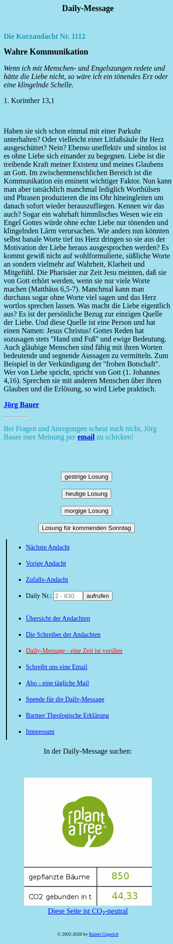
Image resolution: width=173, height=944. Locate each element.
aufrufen (98, 595)
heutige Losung (86, 493)
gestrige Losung (86, 476)
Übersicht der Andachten (58, 618)
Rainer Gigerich (104, 934)
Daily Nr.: (40, 595)
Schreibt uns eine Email (56, 667)
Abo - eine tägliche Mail (57, 683)
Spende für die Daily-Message (65, 699)
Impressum (40, 731)
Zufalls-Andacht (47, 579)
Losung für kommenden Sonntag (86, 527)
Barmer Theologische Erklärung (67, 715)
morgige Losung (87, 510)
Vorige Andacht (46, 563)
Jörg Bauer (21, 404)
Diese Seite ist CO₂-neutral (88, 907)
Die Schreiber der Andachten (63, 634)
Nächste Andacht (48, 547)
